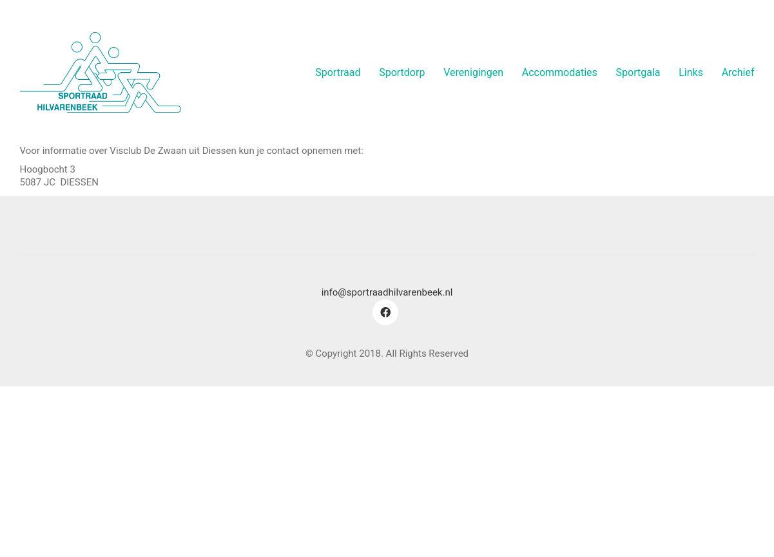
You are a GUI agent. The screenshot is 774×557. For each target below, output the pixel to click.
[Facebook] (385, 312)
